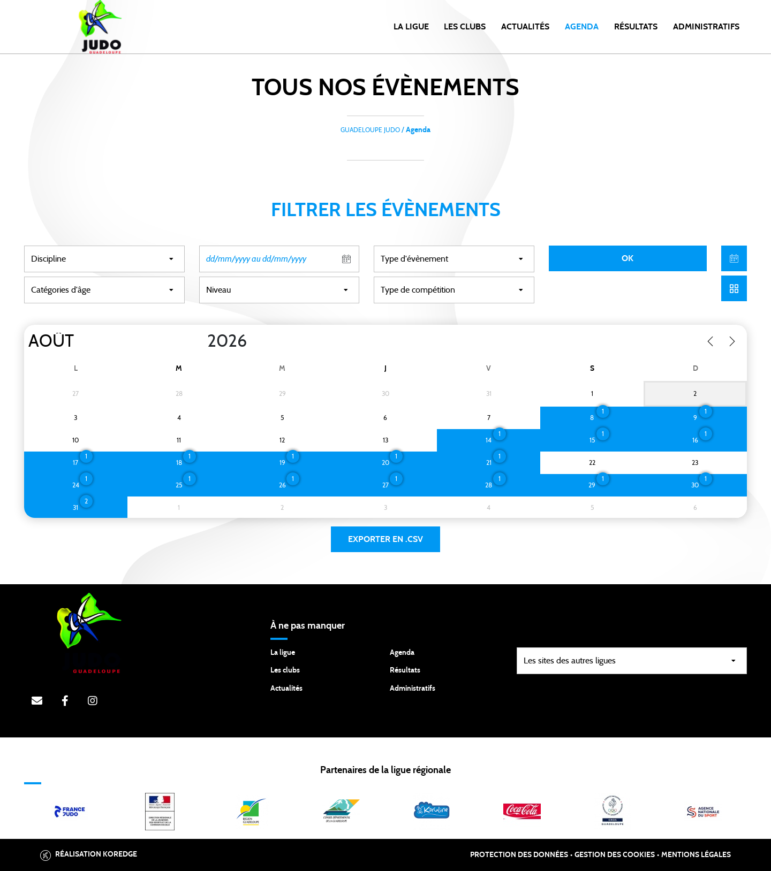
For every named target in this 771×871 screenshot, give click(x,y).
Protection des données (519, 855)
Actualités (525, 26)
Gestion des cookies (615, 855)
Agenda (582, 26)
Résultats (635, 26)
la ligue (411, 26)
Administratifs (706, 26)
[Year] (198, 341)
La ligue (282, 652)
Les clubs (465, 26)
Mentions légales (696, 855)
